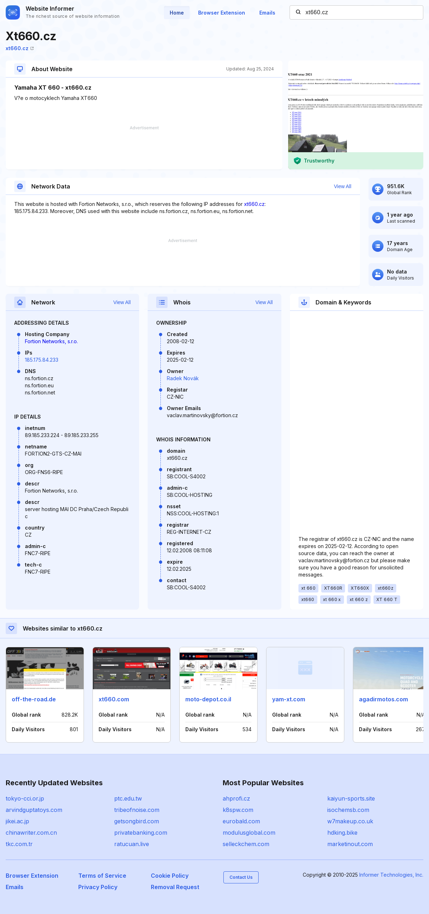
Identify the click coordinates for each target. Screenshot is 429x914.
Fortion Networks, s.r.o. (51, 341)
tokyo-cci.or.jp (25, 798)
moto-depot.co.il (208, 699)
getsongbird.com (136, 821)
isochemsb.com (348, 809)
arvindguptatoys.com (34, 809)
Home (177, 13)
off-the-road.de (34, 699)
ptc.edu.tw (128, 798)
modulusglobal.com (249, 832)
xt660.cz (20, 48)
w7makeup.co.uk (350, 821)
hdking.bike (342, 832)
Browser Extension (221, 13)
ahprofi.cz (236, 798)
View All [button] (342, 186)
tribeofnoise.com (136, 809)
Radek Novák (183, 378)
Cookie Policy (170, 875)
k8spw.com (238, 809)
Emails (267, 13)
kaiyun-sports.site (351, 798)
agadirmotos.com (383, 699)
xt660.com (114, 699)
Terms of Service (102, 875)
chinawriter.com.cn (31, 832)
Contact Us (241, 877)
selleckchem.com (246, 843)
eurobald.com (241, 821)
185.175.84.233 (41, 360)
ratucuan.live (131, 843)
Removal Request (175, 887)
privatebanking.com (140, 832)
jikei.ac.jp (17, 821)
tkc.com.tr (19, 843)
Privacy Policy (97, 887)
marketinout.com (350, 843)
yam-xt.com (288, 699)
